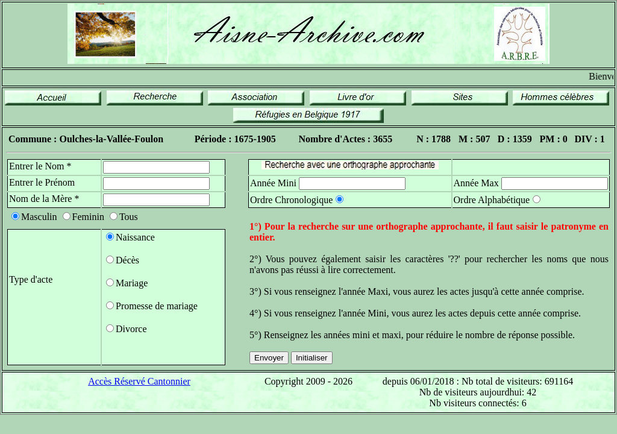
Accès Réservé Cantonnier (139, 381)
